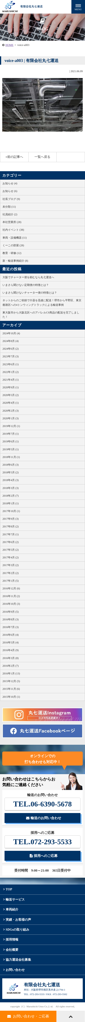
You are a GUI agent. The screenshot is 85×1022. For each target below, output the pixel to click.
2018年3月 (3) (10, 488)
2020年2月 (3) (10, 410)
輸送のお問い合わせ (43, 818)
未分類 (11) (9, 206)
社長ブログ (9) (11, 199)
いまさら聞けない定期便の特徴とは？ (25, 285)
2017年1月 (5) (10, 580)
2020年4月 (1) (10, 402)
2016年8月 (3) (10, 619)
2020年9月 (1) (10, 387)
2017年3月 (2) (10, 565)
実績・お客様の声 (18, 919)
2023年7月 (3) (10, 356)
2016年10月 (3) (11, 603)
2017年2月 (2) (10, 573)
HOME (9, 45)
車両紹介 (12, 909)
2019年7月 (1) (10, 433)
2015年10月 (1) (11, 696)
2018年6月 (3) (10, 464)
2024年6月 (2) (10, 348)
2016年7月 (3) (10, 627)
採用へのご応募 (44, 856)
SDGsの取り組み (17, 929)
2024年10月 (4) (11, 333)
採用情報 (12, 939)
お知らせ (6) (9, 191)
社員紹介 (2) (9, 214)
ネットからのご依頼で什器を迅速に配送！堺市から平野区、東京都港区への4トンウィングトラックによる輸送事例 (41, 302)
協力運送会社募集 (18, 959)
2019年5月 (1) (10, 449)
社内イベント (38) (13, 229)
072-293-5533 (42, 841)
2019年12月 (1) (11, 426)
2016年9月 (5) (10, 611)
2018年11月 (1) (11, 457)
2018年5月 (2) (10, 472)
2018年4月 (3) (10, 480)
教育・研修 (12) (11, 253)
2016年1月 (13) (11, 673)
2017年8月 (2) (10, 526)
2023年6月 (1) (10, 364)
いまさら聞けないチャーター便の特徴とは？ (29, 292)
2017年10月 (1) (11, 511)
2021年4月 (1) (10, 379)
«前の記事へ (14, 157)
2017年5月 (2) (10, 549)
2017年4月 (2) (10, 557)
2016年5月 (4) (10, 642)
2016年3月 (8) (10, 658)
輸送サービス (15, 899)
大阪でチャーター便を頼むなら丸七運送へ (28, 277)
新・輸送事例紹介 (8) (15, 260)
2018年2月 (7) (10, 495)
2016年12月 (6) (11, 588)
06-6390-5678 (42, 804)
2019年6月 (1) (10, 441)
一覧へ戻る (42, 157)
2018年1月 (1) (10, 503)
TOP (9, 889)
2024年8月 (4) (10, 341)
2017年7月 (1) (10, 534)
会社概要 (12, 949)
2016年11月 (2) (11, 596)
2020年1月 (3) (10, 418)
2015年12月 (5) (11, 681)
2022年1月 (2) (10, 372)
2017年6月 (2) (10, 542)
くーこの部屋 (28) (13, 245)
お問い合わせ (15, 970)
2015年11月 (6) (11, 688)
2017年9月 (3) (10, 518)
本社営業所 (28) (11, 222)
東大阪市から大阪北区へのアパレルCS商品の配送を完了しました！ (40, 314)
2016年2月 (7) (10, 665)
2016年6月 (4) (10, 634)
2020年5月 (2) (10, 395)
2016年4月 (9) (10, 650)
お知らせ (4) (9, 183)
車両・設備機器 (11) (14, 237)
